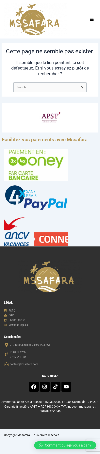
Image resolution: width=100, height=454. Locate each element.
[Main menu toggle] (91, 19)
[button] (65, 445)
